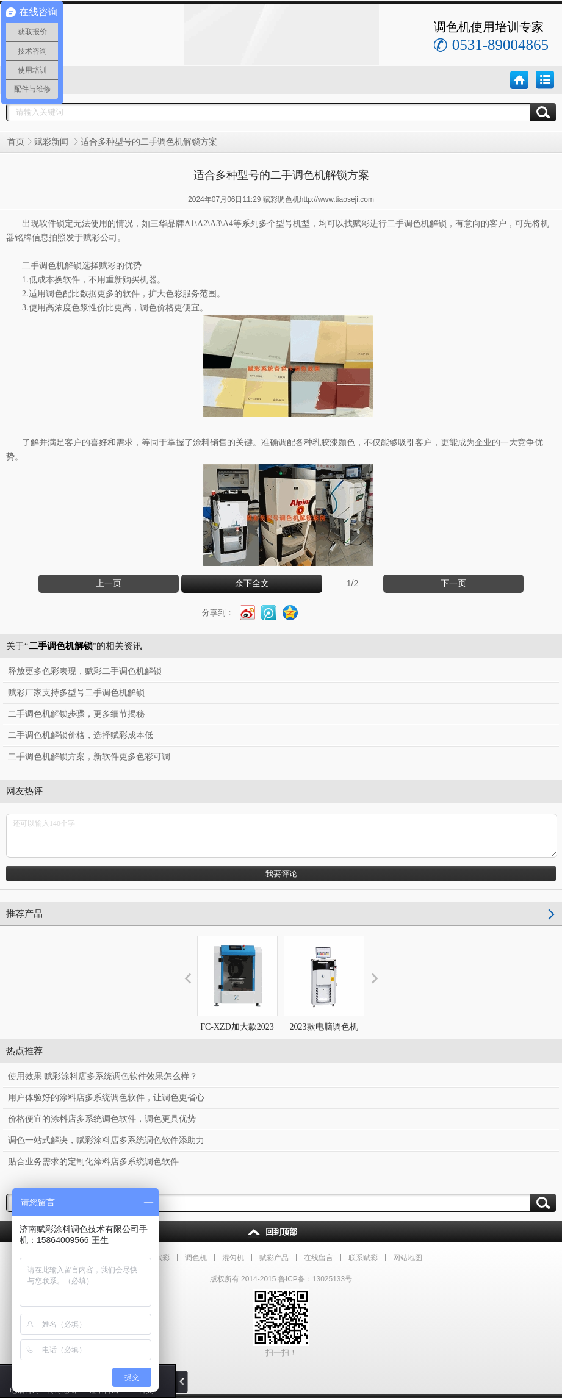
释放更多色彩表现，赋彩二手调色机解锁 (85, 671)
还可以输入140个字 (281, 836)
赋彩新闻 (52, 141)
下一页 (453, 583)
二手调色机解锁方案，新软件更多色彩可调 (89, 756)
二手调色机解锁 (417, 223)
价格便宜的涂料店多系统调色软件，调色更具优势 (102, 1119)
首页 (15, 141)
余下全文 (252, 583)
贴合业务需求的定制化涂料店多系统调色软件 (93, 1161)
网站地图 (407, 1257)
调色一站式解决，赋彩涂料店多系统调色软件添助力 (106, 1140)
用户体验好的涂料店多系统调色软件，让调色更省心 (106, 1097)
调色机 (196, 1257)
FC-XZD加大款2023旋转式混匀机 (237, 994)
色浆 (79, 307)
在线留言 (318, 1257)
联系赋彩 (363, 1257)
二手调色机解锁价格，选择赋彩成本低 (80, 735)
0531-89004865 (500, 45)
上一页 (108, 583)
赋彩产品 (274, 1257)
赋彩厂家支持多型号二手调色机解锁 (76, 692)
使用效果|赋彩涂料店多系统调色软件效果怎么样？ (103, 1076)
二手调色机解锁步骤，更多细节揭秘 (76, 714)
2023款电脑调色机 (324, 983)
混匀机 (233, 1257)
